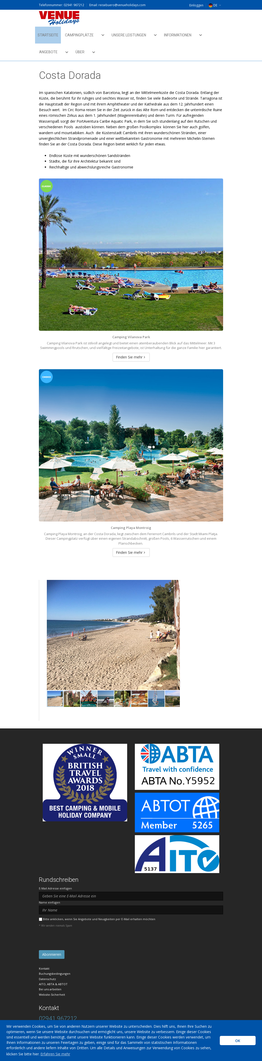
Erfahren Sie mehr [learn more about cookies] (55, 1054)
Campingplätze (79, 35)
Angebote (48, 52)
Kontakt (44, 968)
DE (213, 5)
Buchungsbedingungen (54, 973)
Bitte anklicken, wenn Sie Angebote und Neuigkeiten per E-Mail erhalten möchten (99, 919)
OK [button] (237, 1040)
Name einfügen (49, 902)
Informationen (177, 35)
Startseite (48, 35)
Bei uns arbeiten (50, 989)
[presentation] (78, 940)
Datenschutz (47, 979)
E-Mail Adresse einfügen (55, 888)
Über (79, 52)
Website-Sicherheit (52, 994)
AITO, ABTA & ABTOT (53, 984)
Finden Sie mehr (130, 357)
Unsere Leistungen (129, 35)
